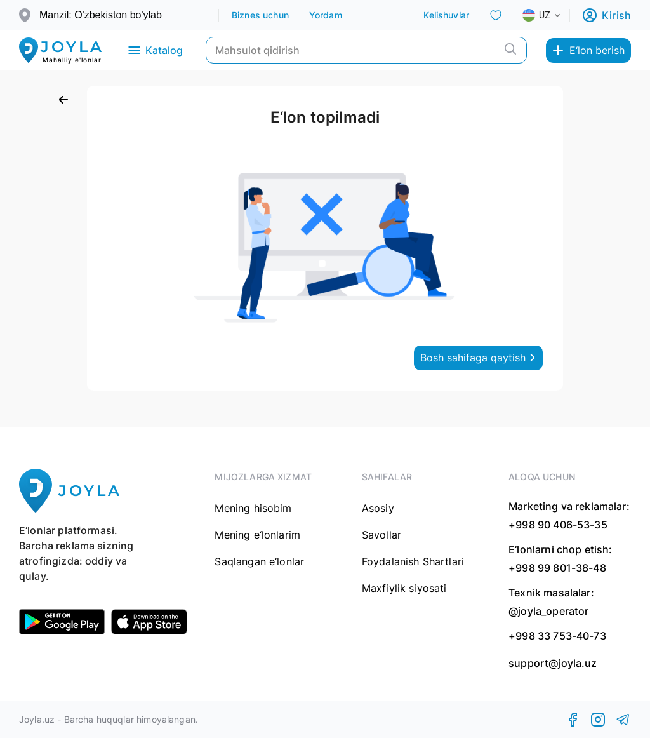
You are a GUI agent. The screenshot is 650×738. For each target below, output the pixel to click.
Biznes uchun (260, 15)
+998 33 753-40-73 (557, 635)
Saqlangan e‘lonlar (259, 561)
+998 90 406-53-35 (557, 524)
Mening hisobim (253, 508)
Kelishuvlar (446, 15)
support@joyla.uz (552, 663)
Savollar (381, 534)
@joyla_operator (548, 611)
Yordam (325, 15)
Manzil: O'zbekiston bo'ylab (100, 15)
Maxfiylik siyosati (404, 588)
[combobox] (551, 15)
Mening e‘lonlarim (257, 534)
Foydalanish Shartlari (413, 561)
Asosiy (378, 508)
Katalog (154, 50)
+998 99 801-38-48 (557, 567)
